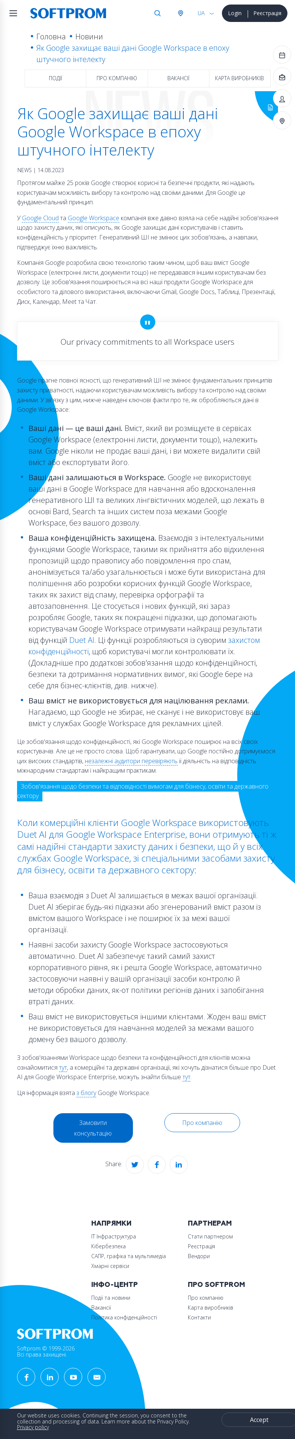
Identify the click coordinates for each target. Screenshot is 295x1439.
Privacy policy (33, 1427)
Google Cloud (40, 218)
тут (63, 1067)
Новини (89, 36)
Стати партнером (210, 1236)
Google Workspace (93, 218)
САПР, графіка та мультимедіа (128, 1256)
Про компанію (117, 78)
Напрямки (111, 1223)
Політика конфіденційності (124, 1317)
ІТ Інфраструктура (113, 1236)
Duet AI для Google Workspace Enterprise (101, 834)
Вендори (199, 1256)
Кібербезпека (108, 1246)
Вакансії (178, 78)
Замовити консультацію (93, 1128)
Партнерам (210, 1223)
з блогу (86, 1093)
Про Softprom (216, 1284)
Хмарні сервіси (110, 1265)
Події (55, 78)
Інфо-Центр (114, 1284)
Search (157, 13)
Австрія (180, 13)
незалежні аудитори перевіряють (131, 761)
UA (201, 13)
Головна (51, 36)
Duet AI (81, 640)
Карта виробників (239, 78)
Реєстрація (267, 13)
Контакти (199, 1317)
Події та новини (110, 1297)
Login (235, 13)
